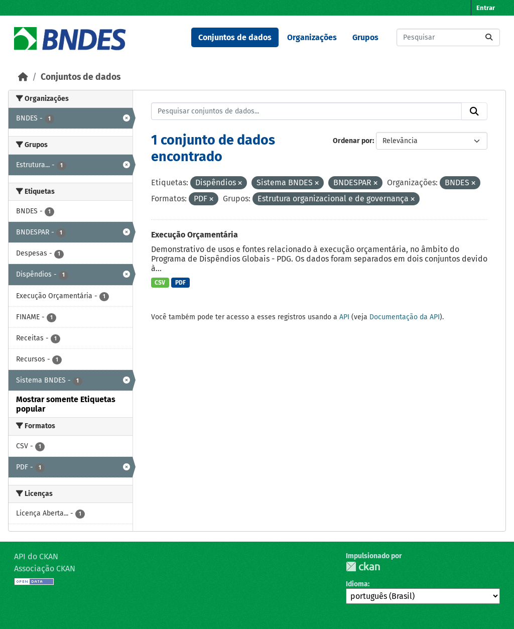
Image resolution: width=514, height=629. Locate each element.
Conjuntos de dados (235, 37)
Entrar (485, 8)
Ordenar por (352, 141)
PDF (180, 282)
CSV (160, 282)
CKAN (363, 566)
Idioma (357, 584)
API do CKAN (36, 556)
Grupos (365, 37)
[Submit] (489, 37)
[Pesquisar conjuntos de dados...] (448, 37)
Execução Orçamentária (194, 234)
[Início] (23, 77)
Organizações (312, 37)
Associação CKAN (44, 568)
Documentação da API (404, 317)
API (344, 317)
